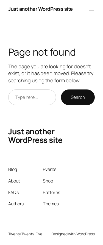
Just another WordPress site (40, 9)
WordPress (85, 233)
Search (78, 97)
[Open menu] (91, 9)
